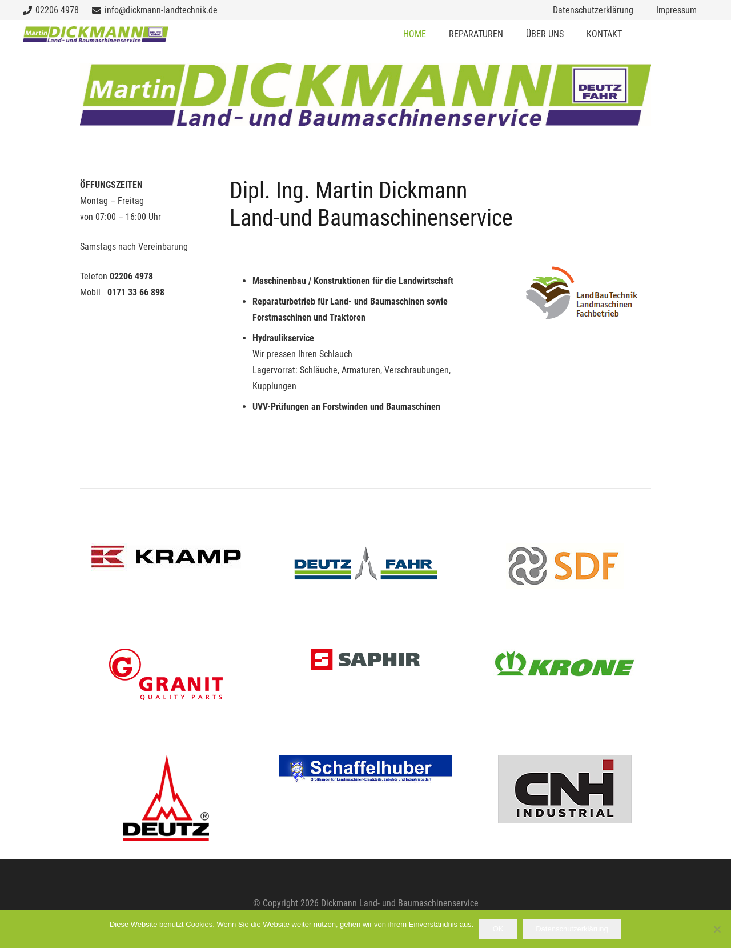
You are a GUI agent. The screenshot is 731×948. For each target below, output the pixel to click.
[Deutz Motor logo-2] (166, 798)
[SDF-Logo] (565, 566)
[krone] (565, 663)
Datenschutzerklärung (572, 929)
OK (498, 929)
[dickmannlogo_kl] (95, 34)
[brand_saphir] (365, 659)
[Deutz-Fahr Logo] (365, 568)
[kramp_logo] (166, 557)
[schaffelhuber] (365, 769)
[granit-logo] (166, 674)
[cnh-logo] (565, 789)
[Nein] (716, 929)
